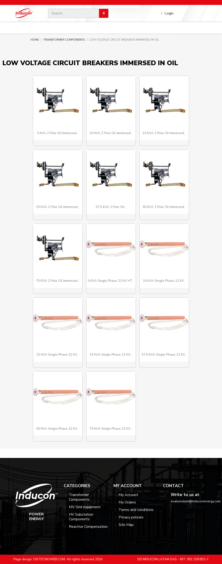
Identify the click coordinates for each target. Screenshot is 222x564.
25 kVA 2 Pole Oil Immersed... (58, 207)
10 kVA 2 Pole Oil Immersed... (111, 133)
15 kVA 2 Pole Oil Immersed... (164, 133)
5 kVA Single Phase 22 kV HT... (111, 280)
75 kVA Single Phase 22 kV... (110, 428)
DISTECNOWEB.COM (49, 559)
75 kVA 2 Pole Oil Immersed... (58, 280)
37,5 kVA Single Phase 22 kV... (164, 354)
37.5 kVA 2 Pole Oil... (111, 207)
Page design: (23, 559)
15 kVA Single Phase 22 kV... (57, 354)
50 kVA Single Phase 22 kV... (57, 428)
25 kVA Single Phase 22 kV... (110, 354)
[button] (199, 27)
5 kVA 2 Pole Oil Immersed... (58, 133)
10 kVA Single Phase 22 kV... (164, 280)
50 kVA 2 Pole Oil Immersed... (164, 207)
